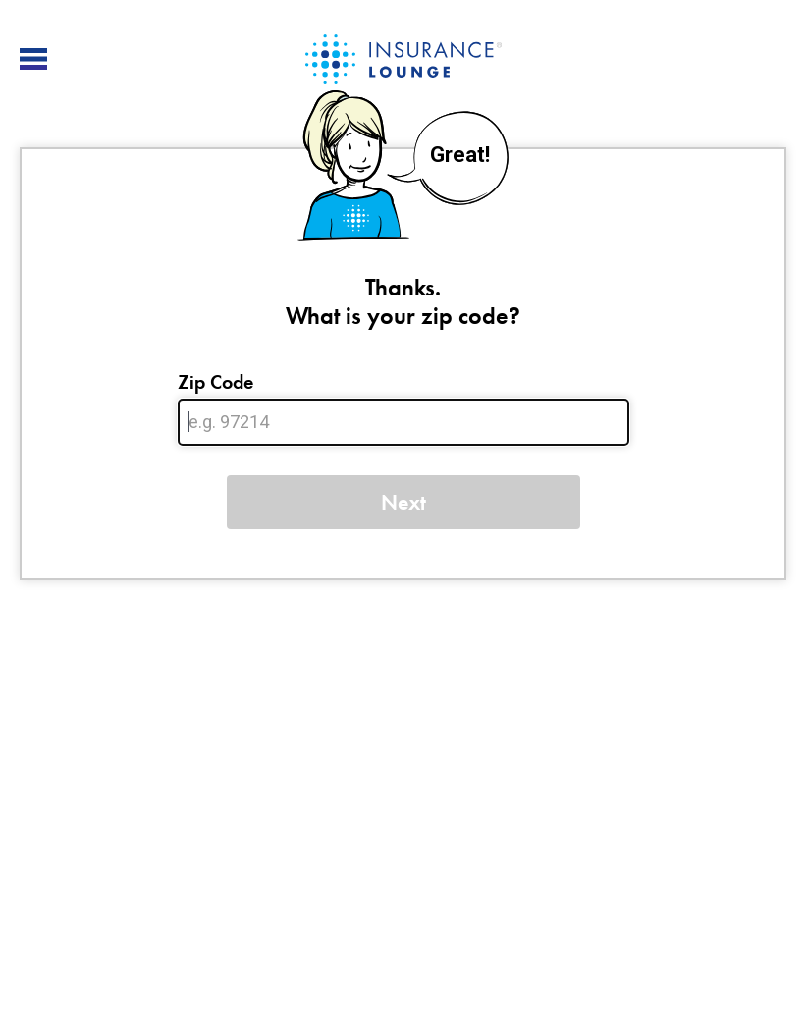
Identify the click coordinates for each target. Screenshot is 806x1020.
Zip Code (215, 382)
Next (403, 502)
